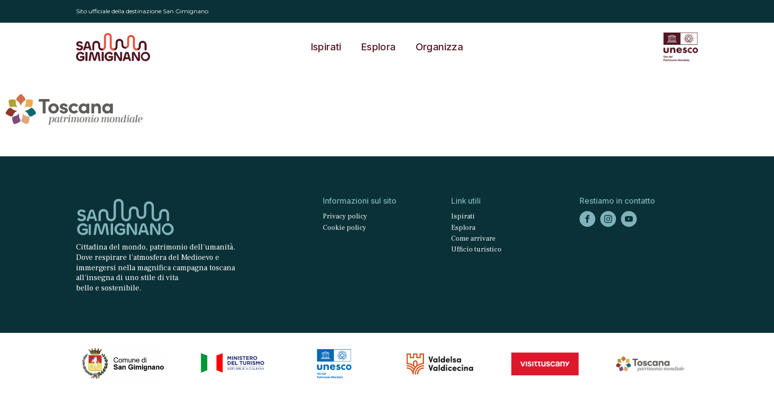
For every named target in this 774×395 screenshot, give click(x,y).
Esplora (378, 47)
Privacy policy (345, 216)
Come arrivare (473, 238)
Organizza (440, 47)
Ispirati (326, 47)
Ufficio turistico (476, 249)
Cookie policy (344, 227)
